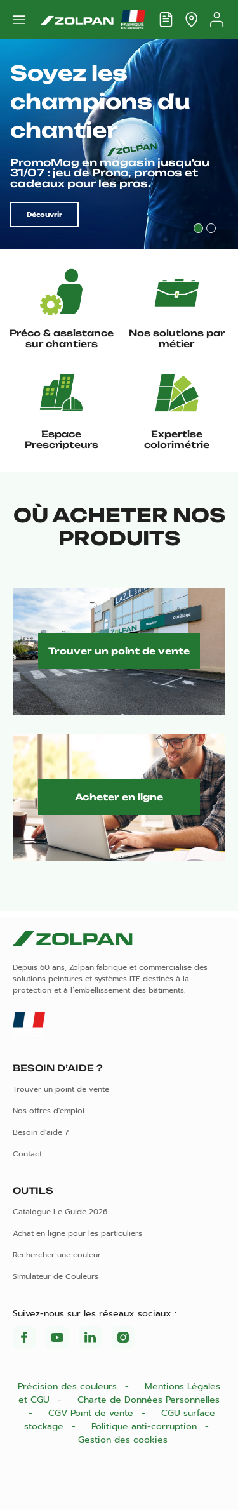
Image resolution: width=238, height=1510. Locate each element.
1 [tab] (198, 228)
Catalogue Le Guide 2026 (60, 1211)
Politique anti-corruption (145, 1426)
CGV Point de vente (92, 1413)
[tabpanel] (119, 144)
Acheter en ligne (119, 796)
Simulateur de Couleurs (55, 1276)
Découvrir (44, 214)
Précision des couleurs (69, 1386)
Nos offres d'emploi (48, 1110)
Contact (27, 1154)
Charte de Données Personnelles (148, 1400)
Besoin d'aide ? (41, 1132)
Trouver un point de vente (119, 651)
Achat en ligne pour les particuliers (77, 1233)
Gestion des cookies (123, 1440)
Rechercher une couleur (57, 1255)
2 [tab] (211, 228)
